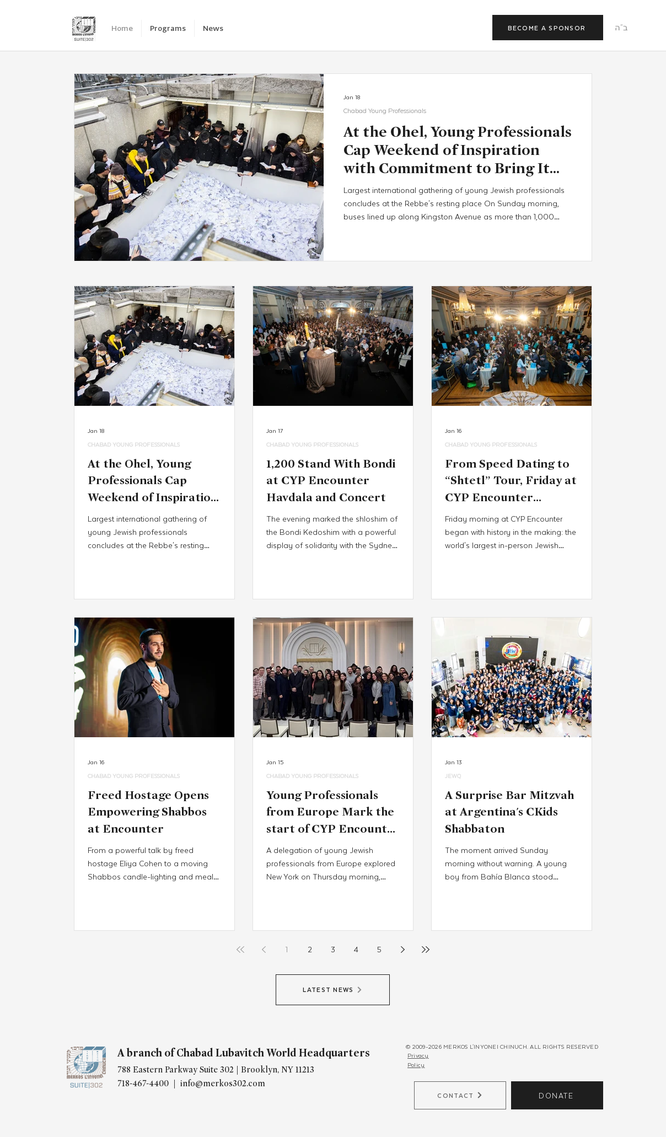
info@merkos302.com (222, 1083)
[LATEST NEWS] (333, 989)
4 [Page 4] (356, 949)
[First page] (240, 949)
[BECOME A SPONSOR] (547, 27)
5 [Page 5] (379, 949)
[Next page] (402, 949)
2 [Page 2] (310, 949)
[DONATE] (557, 1095)
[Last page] (426, 949)
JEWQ (453, 775)
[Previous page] (263, 949)
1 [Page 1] (287, 949)
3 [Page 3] (333, 949)
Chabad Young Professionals (384, 110)
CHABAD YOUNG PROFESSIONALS (134, 444)
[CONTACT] (460, 1095)
